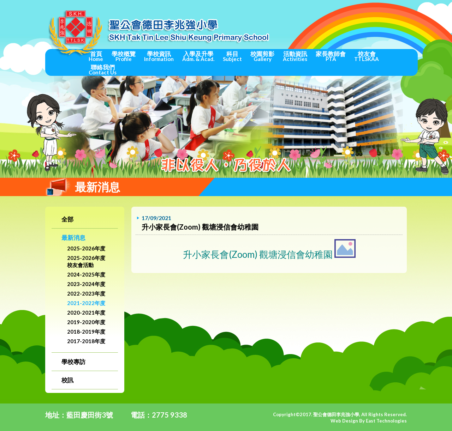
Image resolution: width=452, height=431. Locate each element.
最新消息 (73, 237)
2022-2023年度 (86, 293)
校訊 (67, 380)
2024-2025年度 (86, 274)
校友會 (366, 56)
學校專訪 (73, 361)
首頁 (96, 56)
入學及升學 (198, 56)
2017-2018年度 (86, 341)
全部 (67, 219)
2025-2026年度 (86, 248)
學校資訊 (159, 56)
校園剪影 (262, 56)
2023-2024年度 (86, 284)
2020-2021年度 (86, 312)
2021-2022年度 (86, 303)
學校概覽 (124, 56)
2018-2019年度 (86, 331)
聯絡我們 (103, 69)
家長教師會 (331, 56)
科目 (232, 56)
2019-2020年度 (86, 322)
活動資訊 (295, 56)
